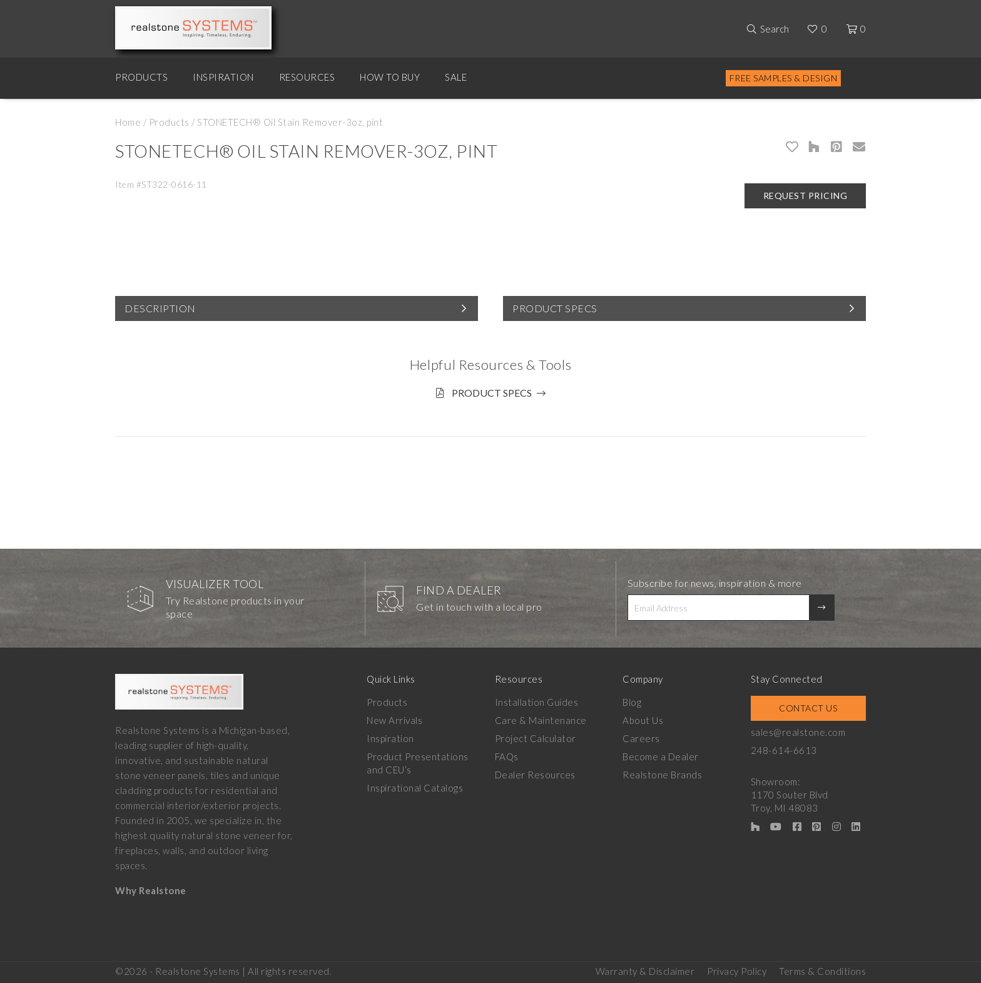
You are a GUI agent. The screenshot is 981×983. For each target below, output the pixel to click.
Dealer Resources (535, 774)
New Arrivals (394, 720)
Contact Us (808, 708)
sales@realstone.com (798, 732)
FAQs (507, 756)
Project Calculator (535, 738)
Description (160, 308)
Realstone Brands (662, 774)
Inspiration (223, 77)
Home (128, 122)
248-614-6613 (784, 750)
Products (141, 77)
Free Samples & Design (783, 78)
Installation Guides (537, 702)
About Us (643, 720)
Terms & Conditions (822, 971)
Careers (641, 738)
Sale (456, 77)
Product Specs (554, 308)
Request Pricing (805, 195)
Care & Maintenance (541, 720)
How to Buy (390, 77)
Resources (307, 77)
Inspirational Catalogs (415, 787)
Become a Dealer (661, 756)
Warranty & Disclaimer (645, 971)
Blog (632, 702)
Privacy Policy (736, 971)
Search (774, 28)
